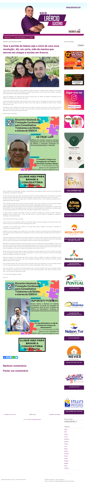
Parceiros (66, 453)
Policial (66, 456)
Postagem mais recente (10, 414)
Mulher (66, 448)
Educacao (66, 439)
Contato (31, 37)
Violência (66, 468)
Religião (66, 463)
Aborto (65, 429)
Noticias (66, 451)
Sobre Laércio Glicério (20, 37)
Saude (65, 465)
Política (66, 458)
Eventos (66, 444)
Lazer (65, 446)
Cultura (66, 434)
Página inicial (8, 37)
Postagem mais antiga (54, 414)
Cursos (66, 436)
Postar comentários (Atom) (34, 419)
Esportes (66, 441)
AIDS (65, 431)
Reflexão (66, 461)
